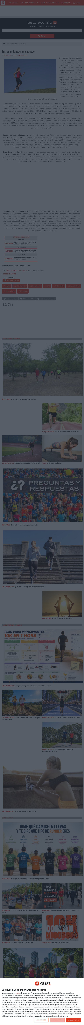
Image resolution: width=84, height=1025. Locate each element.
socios (18, 993)
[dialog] (42, 1001)
